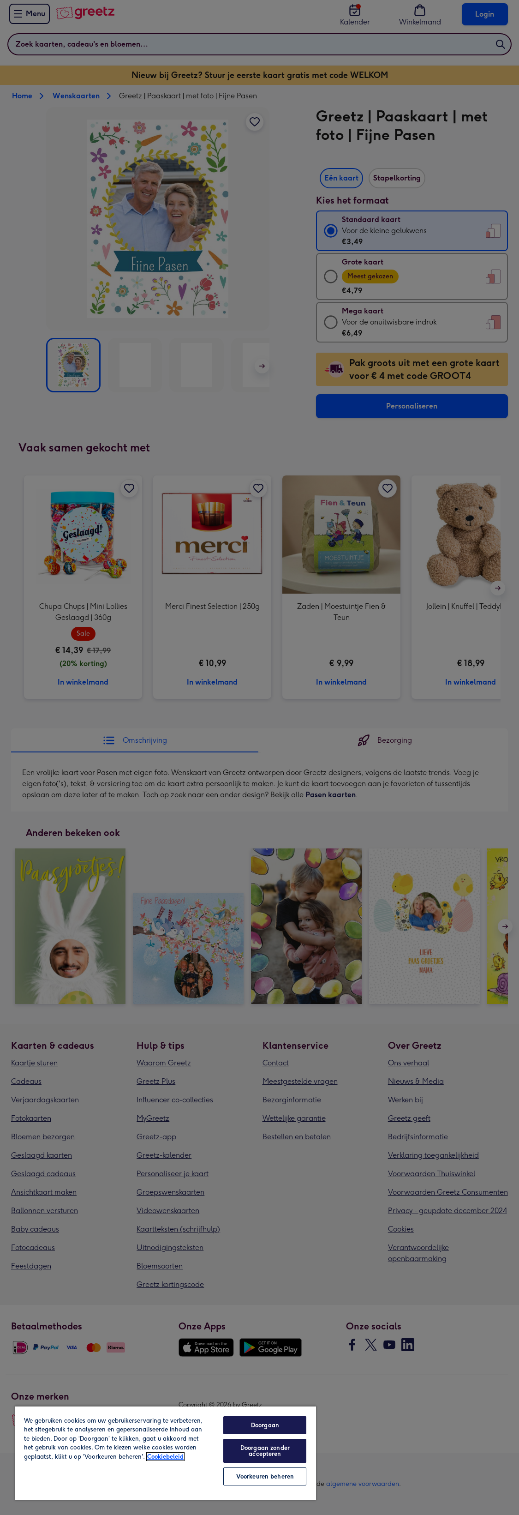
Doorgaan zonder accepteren (265, 1450)
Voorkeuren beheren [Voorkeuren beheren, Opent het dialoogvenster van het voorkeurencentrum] (265, 1476)
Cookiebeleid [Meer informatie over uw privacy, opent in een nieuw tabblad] (165, 1456)
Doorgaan (265, 1425)
